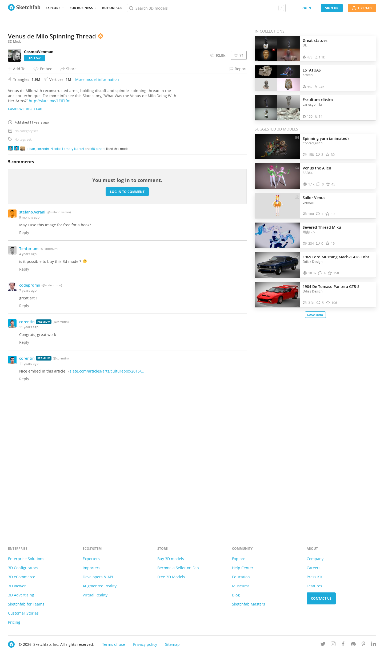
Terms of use (113, 644)
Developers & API (98, 576)
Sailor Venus (314, 197)
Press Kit (314, 576)
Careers (314, 567)
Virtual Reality (95, 594)
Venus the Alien (317, 168)
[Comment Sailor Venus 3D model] (319, 214)
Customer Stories (23, 613)
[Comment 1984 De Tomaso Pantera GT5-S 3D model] (320, 302)
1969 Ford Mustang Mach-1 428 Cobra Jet (338, 256)
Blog (236, 594)
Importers (91, 567)
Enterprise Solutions (26, 558)
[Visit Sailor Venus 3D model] (277, 206)
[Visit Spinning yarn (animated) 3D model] (277, 146)
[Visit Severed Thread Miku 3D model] (277, 235)
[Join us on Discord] (353, 644)
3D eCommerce (21, 576)
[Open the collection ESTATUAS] (277, 78)
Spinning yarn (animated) (326, 138)
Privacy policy (145, 644)
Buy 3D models (170, 558)
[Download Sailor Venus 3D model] (297, 196)
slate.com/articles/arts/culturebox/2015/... (107, 504)
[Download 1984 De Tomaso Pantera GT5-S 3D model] (297, 285)
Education (241, 576)
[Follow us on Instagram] (333, 644)
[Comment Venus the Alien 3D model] (320, 184)
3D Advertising (21, 594)
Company (315, 558)
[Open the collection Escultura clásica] (277, 107)
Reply (24, 366)
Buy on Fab (112, 8)
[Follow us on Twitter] (323, 644)
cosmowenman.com (25, 242)
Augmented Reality (100, 585)
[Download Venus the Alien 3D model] (297, 167)
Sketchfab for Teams (26, 604)
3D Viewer (17, 585)
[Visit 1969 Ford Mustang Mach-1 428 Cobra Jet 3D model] (277, 265)
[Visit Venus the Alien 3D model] (277, 176)
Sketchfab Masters (248, 604)
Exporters (91, 558)
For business (81, 8)
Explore (53, 8)
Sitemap (172, 644)
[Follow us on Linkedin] (373, 644)
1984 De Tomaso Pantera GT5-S (331, 286)
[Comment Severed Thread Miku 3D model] (319, 243)
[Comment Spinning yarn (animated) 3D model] (319, 154)
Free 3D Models (171, 576)
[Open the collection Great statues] (277, 48)
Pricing (14, 622)
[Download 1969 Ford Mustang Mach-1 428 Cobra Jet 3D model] (297, 256)
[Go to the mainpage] (24, 8)
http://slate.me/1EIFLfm (49, 234)
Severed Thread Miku (322, 227)
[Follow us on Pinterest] (363, 644)
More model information (97, 213)
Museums (241, 585)
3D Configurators (23, 567)
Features (314, 585)
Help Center (242, 567)
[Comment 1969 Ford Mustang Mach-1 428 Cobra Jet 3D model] (322, 273)
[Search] (206, 8)
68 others (98, 282)
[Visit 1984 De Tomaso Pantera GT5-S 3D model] (277, 294)
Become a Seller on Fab (178, 567)
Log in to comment (127, 325)
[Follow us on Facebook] (343, 644)
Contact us (321, 598)
